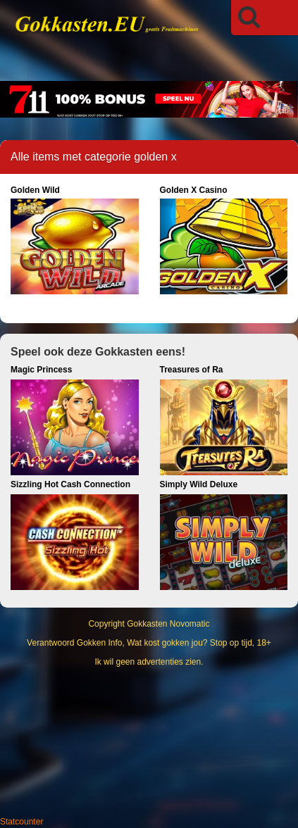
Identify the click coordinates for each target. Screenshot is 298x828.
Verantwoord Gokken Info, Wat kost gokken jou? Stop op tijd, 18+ (149, 643)
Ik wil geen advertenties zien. (148, 662)
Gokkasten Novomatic (168, 624)
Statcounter (21, 822)
